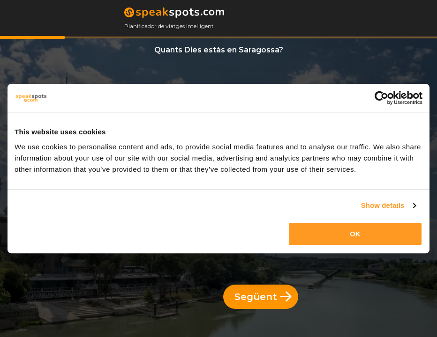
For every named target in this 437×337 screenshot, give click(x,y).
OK (355, 234)
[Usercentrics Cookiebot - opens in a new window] (381, 98)
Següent (263, 296)
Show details (383, 205)
